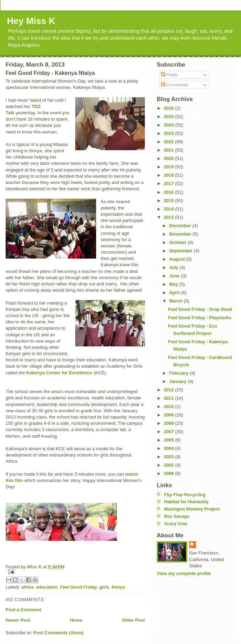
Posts (169, 74)
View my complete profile (184, 573)
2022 (169, 141)
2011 (169, 398)
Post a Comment (23, 609)
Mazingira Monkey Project (192, 509)
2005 (169, 440)
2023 (169, 133)
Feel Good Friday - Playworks (199, 317)
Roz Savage (176, 516)
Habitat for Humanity (186, 501)
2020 (169, 158)
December (180, 225)
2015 (169, 200)
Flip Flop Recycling (184, 494)
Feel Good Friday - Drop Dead (200, 309)
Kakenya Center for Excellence (59, 372)
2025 (169, 116)
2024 (169, 125)
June (175, 275)
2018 (169, 175)
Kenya (118, 587)
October (178, 242)
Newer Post (18, 620)
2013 (169, 217)
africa (28, 587)
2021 (169, 150)
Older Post (133, 620)
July (174, 267)
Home (76, 620)
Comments (174, 84)
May (174, 284)
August (177, 259)
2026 (169, 108)
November (181, 234)
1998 (169, 473)
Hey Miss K (31, 21)
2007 (169, 431)
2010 (169, 406)
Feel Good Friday (78, 587)
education (46, 587)
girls (104, 587)
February (179, 373)
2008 (169, 423)
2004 (169, 448)
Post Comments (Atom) (58, 632)
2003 (169, 456)
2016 (169, 192)
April (175, 292)
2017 (169, 183)
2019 (169, 166)
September (181, 250)
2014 (169, 209)
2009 (169, 414)
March (176, 301)
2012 (169, 389)
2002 (169, 465)
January (178, 381)
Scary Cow (175, 523)
